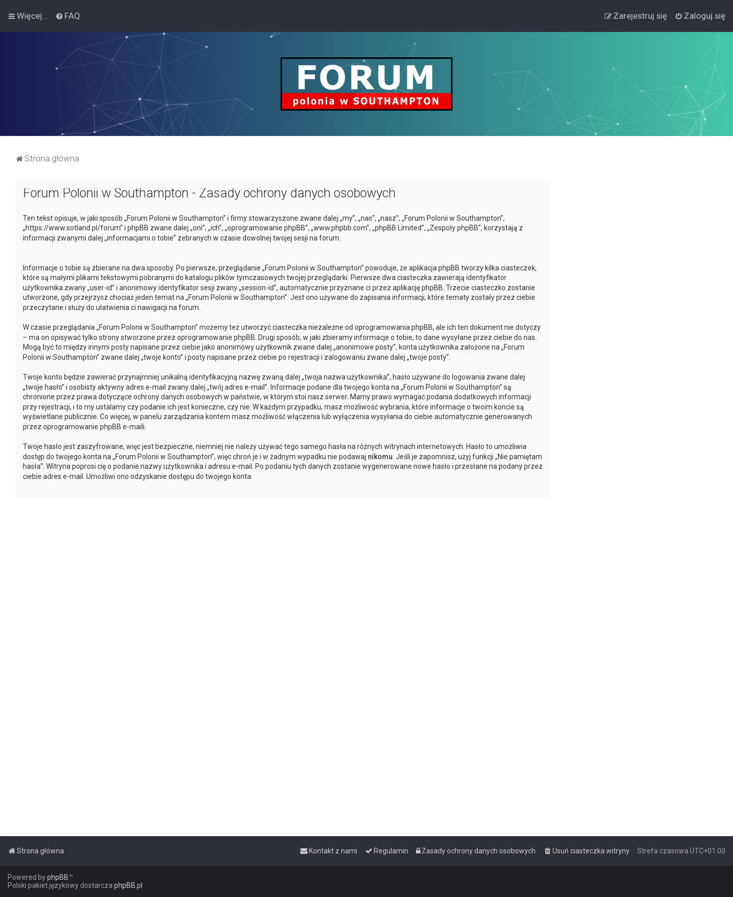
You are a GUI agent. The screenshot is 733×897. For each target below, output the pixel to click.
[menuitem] (67, 16)
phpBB (57, 877)
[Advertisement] (642, 333)
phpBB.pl (128, 885)
